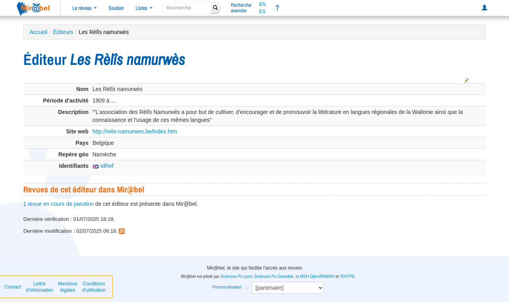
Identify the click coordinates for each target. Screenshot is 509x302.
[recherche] (186, 7)
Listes (144, 7)
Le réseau (84, 7)
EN (262, 4)
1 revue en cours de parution (58, 204)
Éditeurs (63, 32)
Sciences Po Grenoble (274, 276)
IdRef (102, 166)
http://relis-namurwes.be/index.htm (134, 131)
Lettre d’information (39, 287)
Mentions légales (67, 287)
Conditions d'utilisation (94, 287)
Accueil (38, 32)
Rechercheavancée (241, 8)
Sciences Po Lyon (236, 276)
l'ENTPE (347, 276)
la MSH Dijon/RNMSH (315, 276)
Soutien (116, 7)
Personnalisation (227, 287)
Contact (13, 287)
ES (262, 11)
